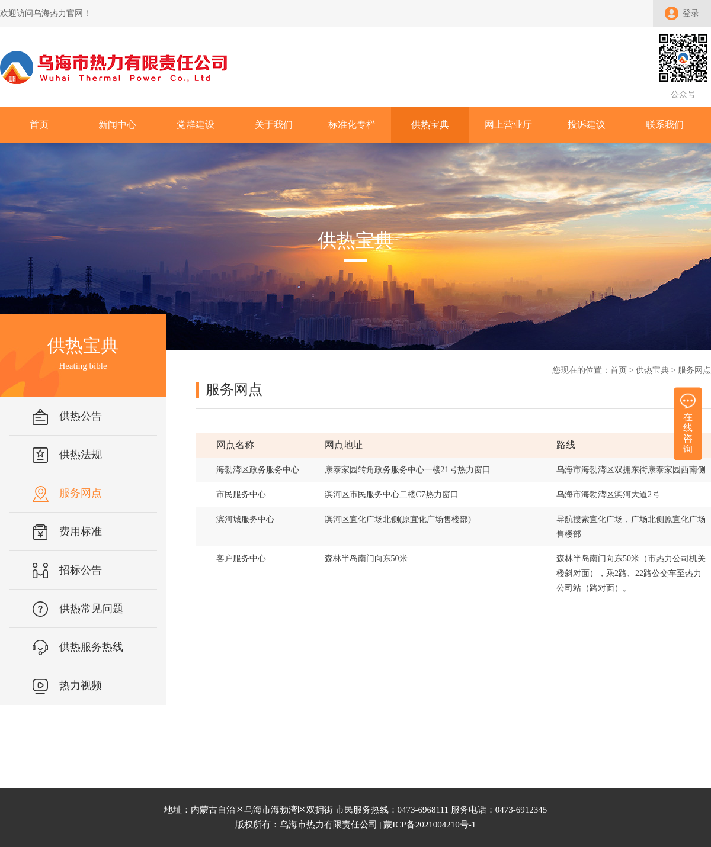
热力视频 (80, 685)
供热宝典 (652, 370)
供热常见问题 (91, 608)
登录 (691, 13)
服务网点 (80, 493)
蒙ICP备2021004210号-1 (429, 824)
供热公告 (80, 416)
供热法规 (80, 454)
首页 (618, 370)
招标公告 (80, 570)
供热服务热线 (91, 647)
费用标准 (80, 531)
